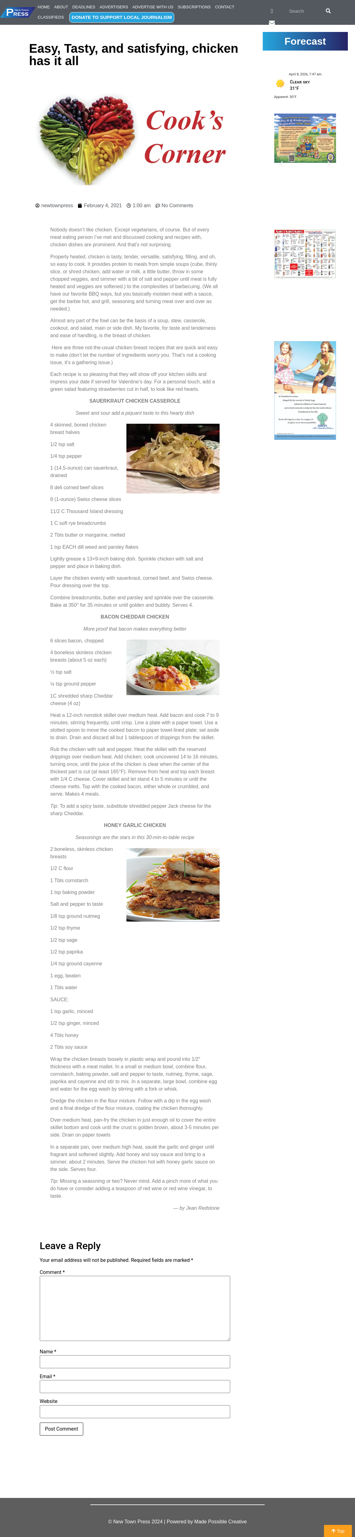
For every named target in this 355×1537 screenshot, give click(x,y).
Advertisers (114, 7)
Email (47, 1376)
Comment (52, 1272)
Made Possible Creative (220, 1521)
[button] (281, 164)
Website (48, 1401)
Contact (224, 7)
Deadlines (83, 7)
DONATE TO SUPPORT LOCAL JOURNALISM (122, 17)
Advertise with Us (152, 7)
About (61, 7)
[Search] (328, 11)
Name (48, 1351)
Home (44, 7)
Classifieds (51, 17)
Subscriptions (194, 7)
